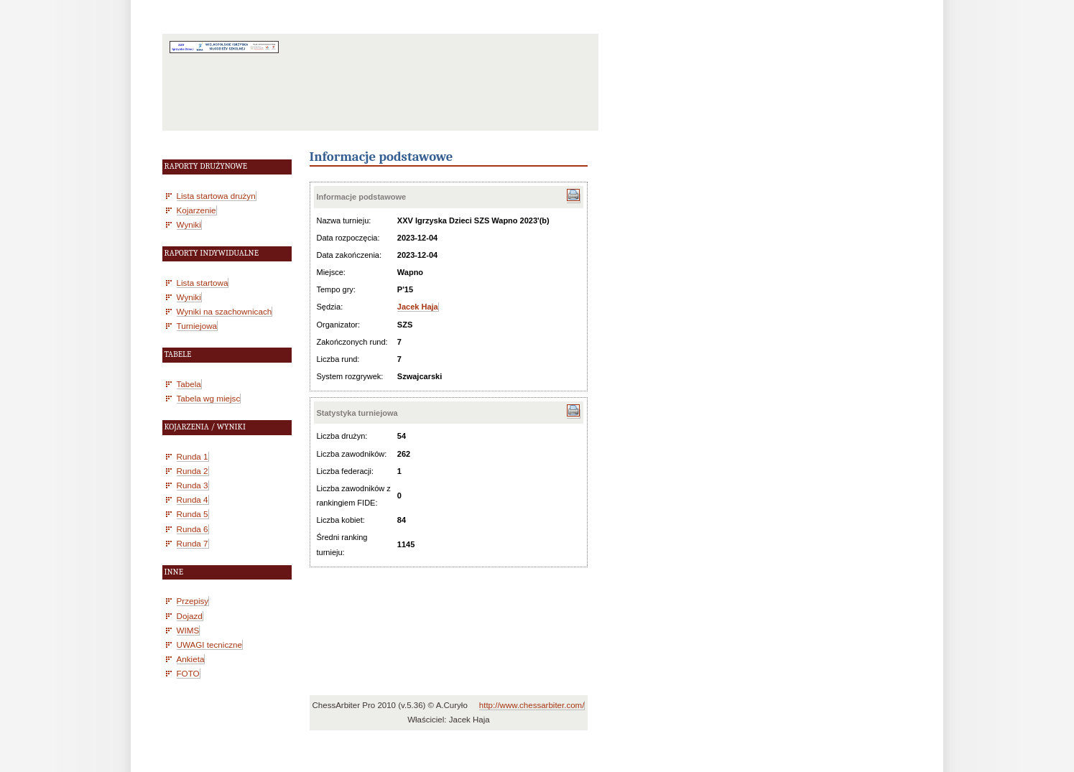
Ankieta (191, 659)
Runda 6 (192, 529)
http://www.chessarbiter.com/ (532, 705)
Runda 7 (192, 543)
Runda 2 (192, 470)
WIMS (188, 630)
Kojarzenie (196, 210)
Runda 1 (192, 456)
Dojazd (190, 615)
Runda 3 (192, 485)
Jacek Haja (417, 306)
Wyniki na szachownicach (224, 311)
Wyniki (189, 224)
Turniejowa (197, 325)
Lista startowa (202, 282)
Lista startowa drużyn (216, 195)
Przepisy (193, 600)
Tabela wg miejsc (209, 398)
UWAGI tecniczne (210, 644)
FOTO (188, 673)
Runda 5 (192, 513)
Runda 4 (192, 499)
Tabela (189, 384)
